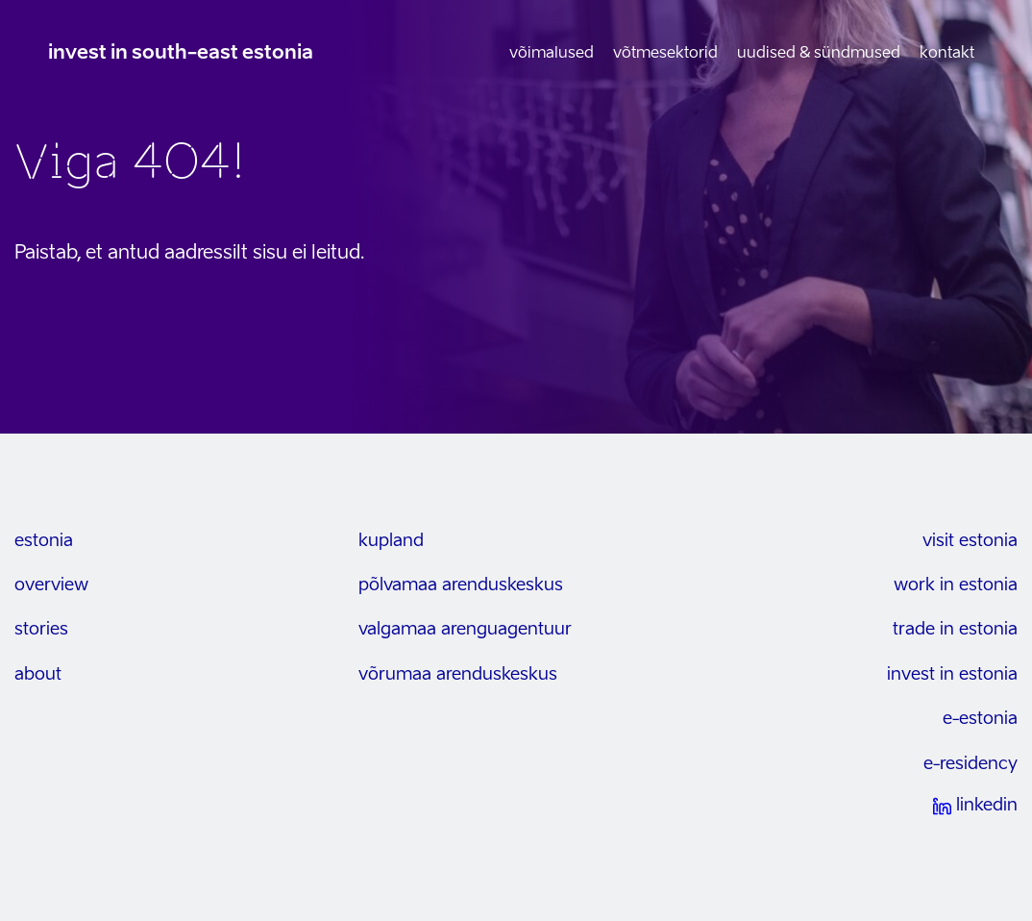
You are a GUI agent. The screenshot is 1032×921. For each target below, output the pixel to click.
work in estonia (956, 585)
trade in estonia (955, 629)
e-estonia (980, 719)
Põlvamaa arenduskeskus (460, 585)
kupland (391, 541)
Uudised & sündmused (818, 54)
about (37, 675)
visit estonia (970, 541)
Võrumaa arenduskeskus (457, 675)
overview (51, 585)
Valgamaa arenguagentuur (465, 629)
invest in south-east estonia (180, 53)
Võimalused (551, 54)
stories (41, 629)
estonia (43, 541)
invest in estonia (952, 675)
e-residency (970, 764)
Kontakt (947, 54)
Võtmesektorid (665, 54)
